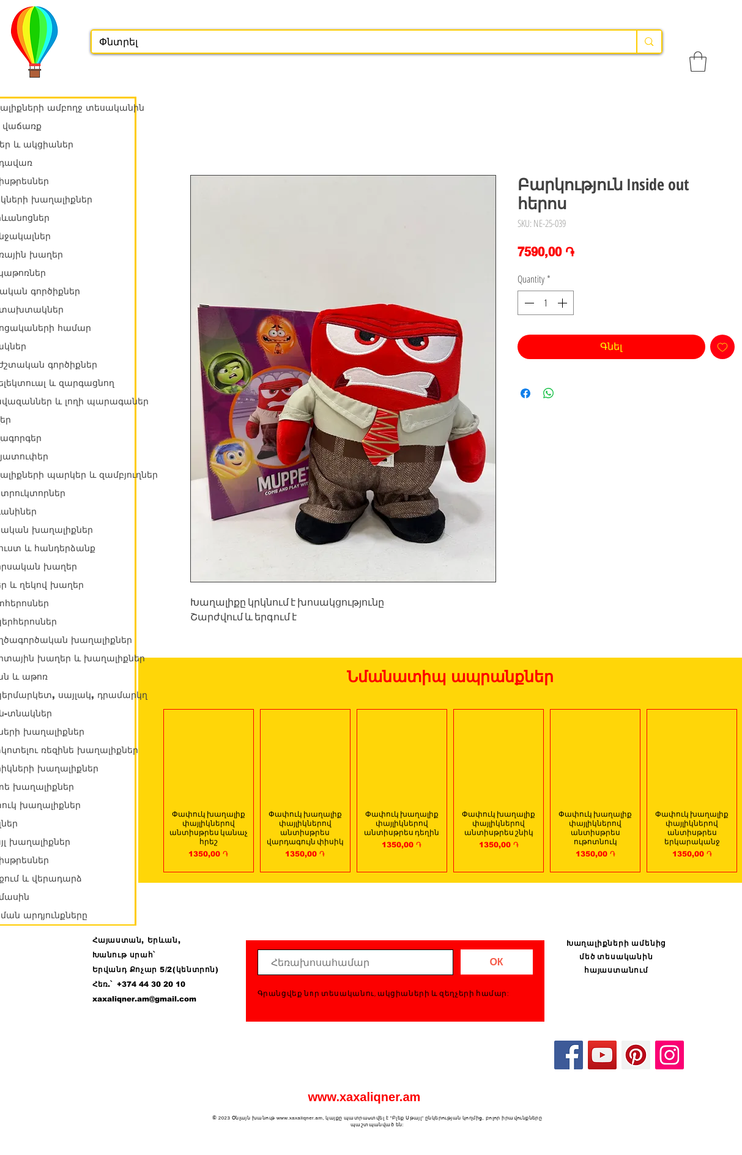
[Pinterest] (635, 1055)
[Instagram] (669, 1055)
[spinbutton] (545, 302)
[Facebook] (568, 1055)
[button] (698, 61)
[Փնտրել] (355, 42)
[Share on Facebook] (525, 393)
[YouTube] (602, 1055)
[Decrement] (527, 302)
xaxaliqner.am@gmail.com (144, 999)
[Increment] (563, 302)
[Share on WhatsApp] (548, 393)
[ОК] (497, 962)
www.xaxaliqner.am (364, 1097)
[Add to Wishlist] (722, 347)
